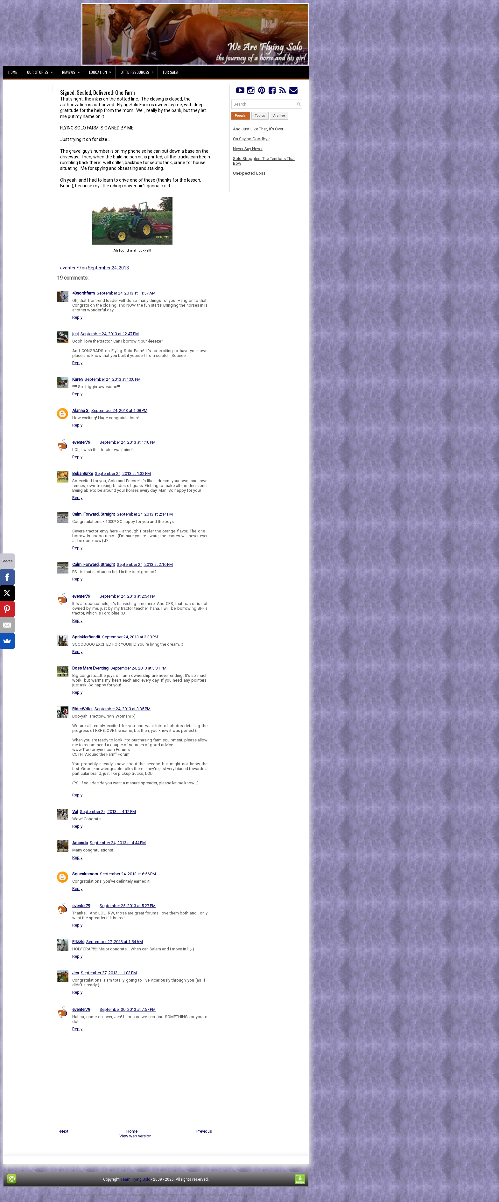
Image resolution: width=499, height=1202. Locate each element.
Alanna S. (80, 410)
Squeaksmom (85, 874)
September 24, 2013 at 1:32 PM (123, 473)
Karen (77, 379)
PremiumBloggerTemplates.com (176, 1195)
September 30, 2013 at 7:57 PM (128, 1009)
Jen (75, 972)
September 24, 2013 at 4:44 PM (118, 842)
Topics (260, 115)
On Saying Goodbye (251, 138)
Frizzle (78, 941)
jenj (75, 333)
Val (75, 811)
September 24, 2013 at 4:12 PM (108, 811)
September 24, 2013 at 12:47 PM (110, 333)
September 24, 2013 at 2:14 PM (145, 514)
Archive (279, 115)
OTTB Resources (139, 70)
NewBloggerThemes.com (229, 1195)
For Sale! (170, 72)
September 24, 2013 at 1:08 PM (119, 410)
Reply (77, 317)
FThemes (87, 1195)
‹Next (63, 1131)
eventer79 (70, 267)
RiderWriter (82, 708)
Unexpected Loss (249, 173)
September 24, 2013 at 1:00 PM (113, 379)
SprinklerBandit (86, 637)
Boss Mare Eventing (90, 668)
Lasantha (137, 1195)
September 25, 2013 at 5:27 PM (128, 905)
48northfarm (83, 293)
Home (12, 72)
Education (102, 70)
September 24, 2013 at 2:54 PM (128, 596)
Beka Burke (82, 473)
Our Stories (42, 70)
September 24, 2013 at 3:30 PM (130, 637)
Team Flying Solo (135, 1179)
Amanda (80, 842)
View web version (135, 1136)
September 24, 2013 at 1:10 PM (128, 442)
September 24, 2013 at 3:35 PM (123, 708)
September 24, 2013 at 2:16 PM (145, 564)
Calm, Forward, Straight (93, 514)
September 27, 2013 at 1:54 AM (114, 941)
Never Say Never (248, 148)
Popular (241, 115)
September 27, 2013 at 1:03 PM (109, 972)
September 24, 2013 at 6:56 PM (128, 874)
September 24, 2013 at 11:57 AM (126, 293)
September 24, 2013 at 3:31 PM (138, 668)
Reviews (73, 70)
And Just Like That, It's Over (258, 129)
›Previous (203, 1131)
